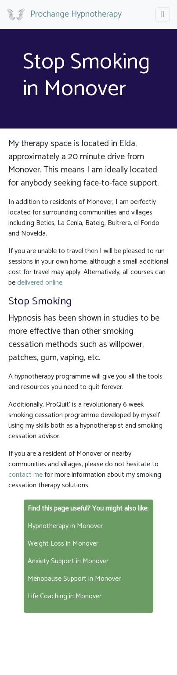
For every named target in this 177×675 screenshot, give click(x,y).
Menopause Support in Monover (74, 579)
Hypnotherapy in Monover (65, 526)
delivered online (39, 283)
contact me (25, 475)
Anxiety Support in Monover (68, 561)
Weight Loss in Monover (63, 544)
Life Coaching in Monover (64, 596)
